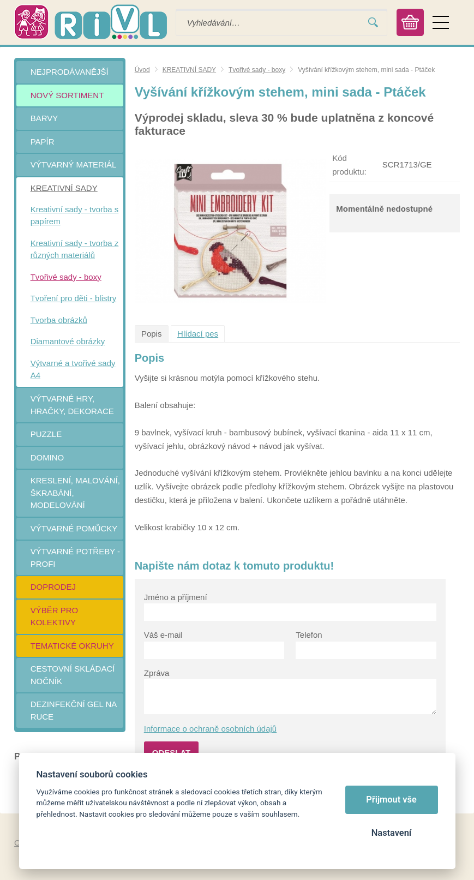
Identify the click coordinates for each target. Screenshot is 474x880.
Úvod (142, 70)
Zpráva (157, 673)
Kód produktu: (349, 164)
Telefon (309, 634)
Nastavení (391, 833)
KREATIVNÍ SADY (189, 70)
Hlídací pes (197, 333)
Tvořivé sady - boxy (257, 70)
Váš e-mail (163, 634)
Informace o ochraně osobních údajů (210, 728)
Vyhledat (373, 22)
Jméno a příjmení (175, 597)
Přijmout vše (391, 799)
